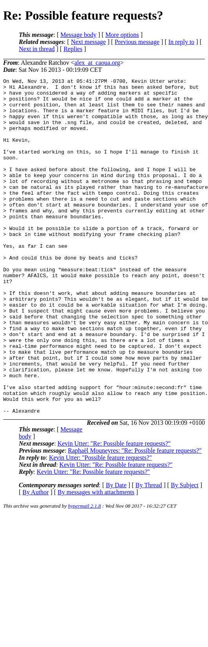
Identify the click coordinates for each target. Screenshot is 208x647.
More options (122, 34)
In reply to (181, 41)
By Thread (149, 552)
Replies (72, 49)
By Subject (185, 552)
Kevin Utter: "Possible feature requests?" (100, 524)
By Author (35, 559)
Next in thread (37, 49)
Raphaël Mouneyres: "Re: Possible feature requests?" (134, 517)
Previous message (137, 41)
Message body (78, 34)
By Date (116, 552)
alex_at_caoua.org (97, 62)
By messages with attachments (96, 559)
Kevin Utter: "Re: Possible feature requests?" (114, 510)
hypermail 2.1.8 (84, 573)
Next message (88, 41)
